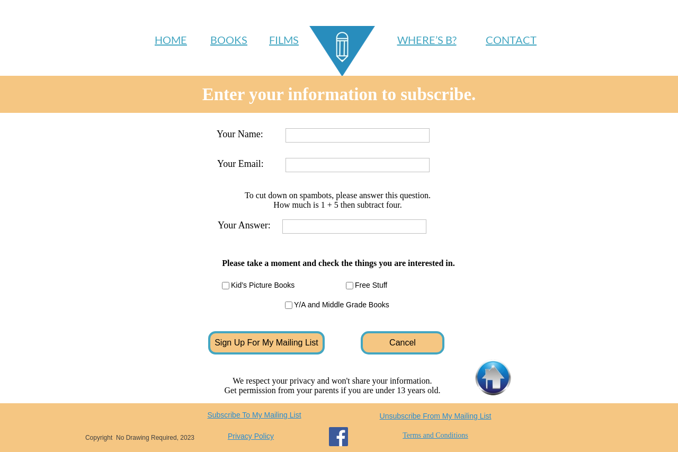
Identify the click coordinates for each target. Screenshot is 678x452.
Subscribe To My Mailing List (254, 415)
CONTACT (511, 39)
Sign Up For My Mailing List (266, 342)
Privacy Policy (251, 436)
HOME (171, 39)
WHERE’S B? (427, 39)
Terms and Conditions (435, 435)
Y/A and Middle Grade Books (341, 304)
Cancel (402, 342)
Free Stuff (371, 285)
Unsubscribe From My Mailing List (436, 416)
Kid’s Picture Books (263, 285)
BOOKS (228, 39)
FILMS (284, 39)
